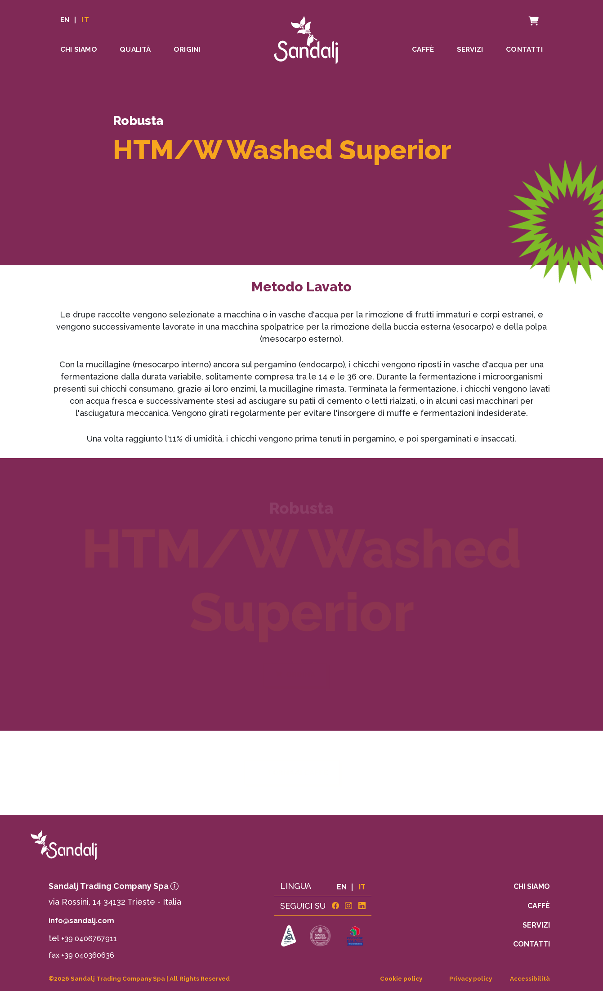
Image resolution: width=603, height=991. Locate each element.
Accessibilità (530, 978)
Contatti (524, 49)
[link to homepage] (122, 845)
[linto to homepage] (306, 38)
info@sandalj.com (81, 920)
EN (64, 20)
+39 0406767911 (89, 938)
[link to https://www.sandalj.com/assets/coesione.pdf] (355, 936)
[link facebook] (335, 906)
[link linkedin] (362, 906)
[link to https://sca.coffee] (288, 936)
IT (85, 20)
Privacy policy (470, 978)
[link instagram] (348, 906)
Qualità (135, 49)
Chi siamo (78, 49)
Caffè (423, 49)
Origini (187, 49)
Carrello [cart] (524, 15)
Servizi (470, 49)
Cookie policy (401, 978)
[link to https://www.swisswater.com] (320, 936)
